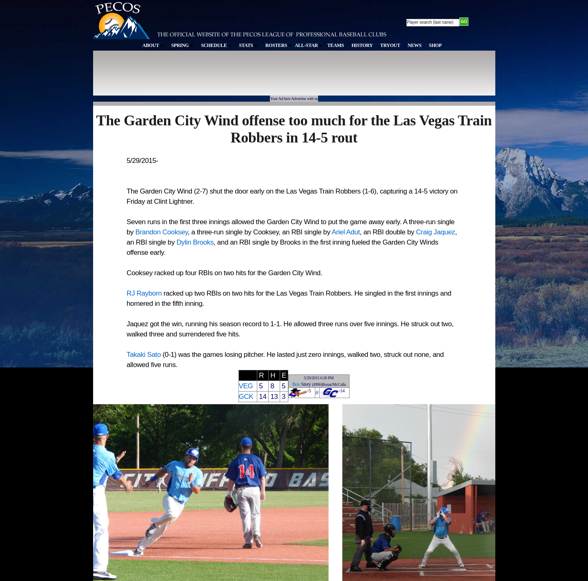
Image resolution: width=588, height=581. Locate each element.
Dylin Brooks (195, 242)
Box (296, 384)
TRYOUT (390, 45)
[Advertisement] (243, 77)
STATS (248, 45)
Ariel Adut (346, 232)
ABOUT (153, 45)
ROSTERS (278, 45)
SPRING (182, 45)
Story (306, 384)
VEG (246, 386)
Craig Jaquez (435, 232)
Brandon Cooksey (162, 232)
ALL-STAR (309, 45)
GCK (246, 397)
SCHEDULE (216, 45)
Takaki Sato (144, 354)
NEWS (414, 45)
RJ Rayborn (144, 293)
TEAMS (335, 45)
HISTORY (362, 45)
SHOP (435, 45)
